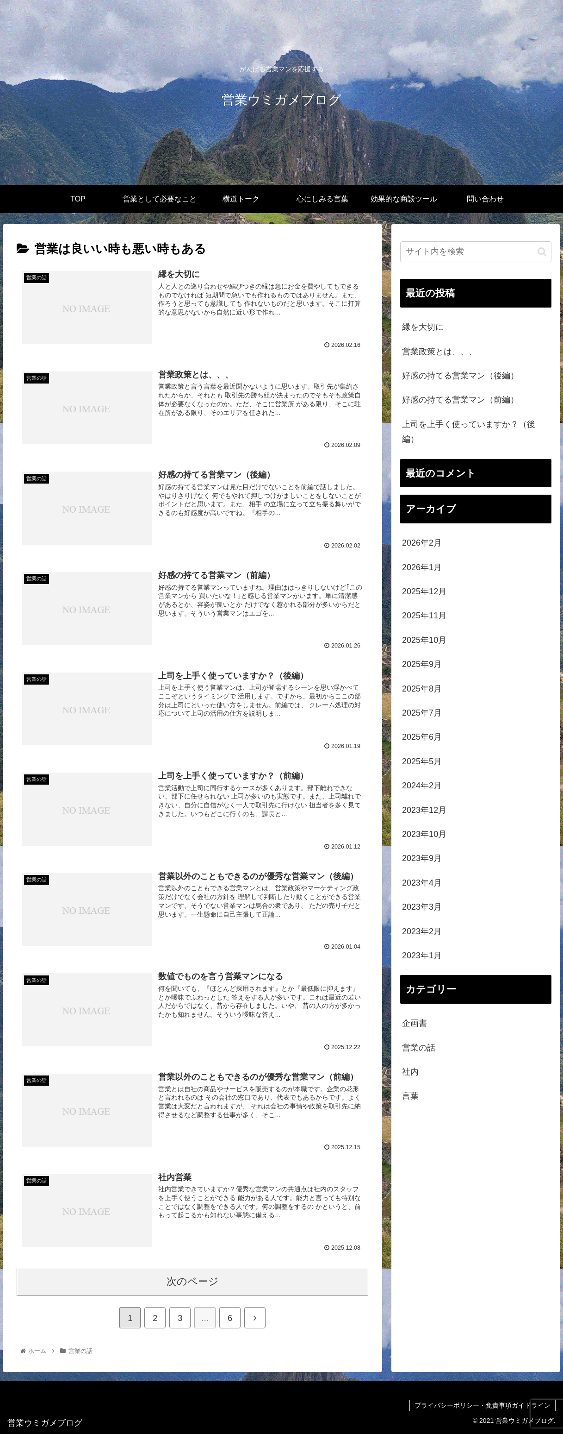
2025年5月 (422, 761)
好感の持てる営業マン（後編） (460, 375)
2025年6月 (422, 737)
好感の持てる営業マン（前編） (460, 399)
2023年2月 (422, 931)
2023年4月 (422, 882)
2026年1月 (422, 567)
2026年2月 (422, 542)
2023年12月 (424, 810)
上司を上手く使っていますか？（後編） (468, 432)
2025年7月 (422, 712)
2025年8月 (422, 688)
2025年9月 (422, 664)
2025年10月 (424, 640)
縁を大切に (423, 327)
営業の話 (418, 1047)
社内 (410, 1071)
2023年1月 (422, 955)
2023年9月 (422, 858)
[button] (542, 251)
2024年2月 (422, 785)
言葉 (410, 1096)
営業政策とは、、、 (439, 351)
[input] (475, 251)
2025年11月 (424, 615)
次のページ (193, 1281)
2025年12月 (424, 591)
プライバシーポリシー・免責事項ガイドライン (483, 1405)
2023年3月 (422, 907)
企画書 (414, 1023)
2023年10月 (424, 834)
